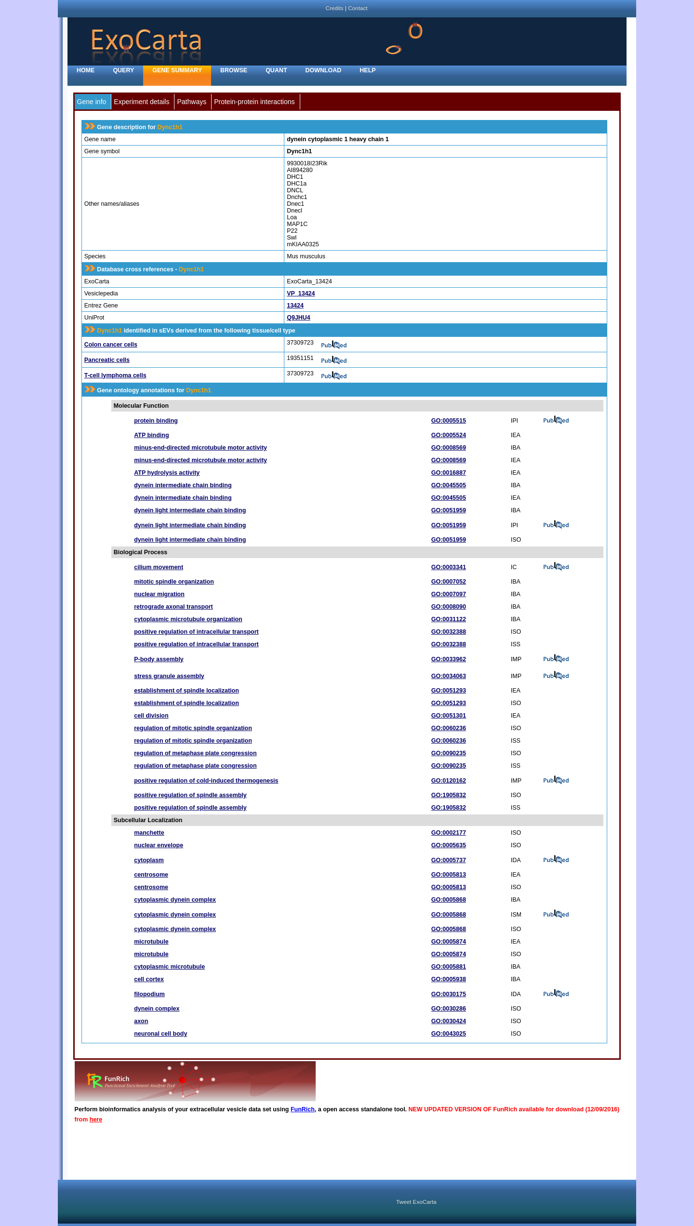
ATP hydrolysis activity (167, 472)
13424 (295, 305)
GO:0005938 (448, 979)
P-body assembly (159, 659)
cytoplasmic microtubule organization (188, 619)
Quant (276, 70)
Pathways (191, 102)
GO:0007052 (448, 581)
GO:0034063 (448, 676)
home (85, 70)
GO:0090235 (448, 753)
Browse (233, 70)
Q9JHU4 (298, 317)
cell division (151, 715)
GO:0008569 (448, 447)
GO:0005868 (448, 899)
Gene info (92, 102)
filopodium (149, 994)
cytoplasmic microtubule (169, 966)
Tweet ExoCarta (416, 1202)
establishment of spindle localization (186, 690)
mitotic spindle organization (174, 581)
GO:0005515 (448, 420)
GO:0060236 (448, 728)
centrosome (151, 874)
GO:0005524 (448, 435)
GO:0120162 (448, 780)
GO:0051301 (448, 715)
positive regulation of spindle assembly (190, 795)
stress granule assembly (169, 676)
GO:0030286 (448, 1008)
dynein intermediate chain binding (182, 485)
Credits (334, 8)
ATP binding (151, 435)
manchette (149, 832)
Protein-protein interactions (254, 102)
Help (367, 70)
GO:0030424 (448, 1021)
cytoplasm (149, 860)
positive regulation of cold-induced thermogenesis (206, 780)
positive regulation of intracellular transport (196, 631)
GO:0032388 (448, 631)
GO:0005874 (448, 941)
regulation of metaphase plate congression (195, 753)
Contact (357, 8)
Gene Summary (177, 70)
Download (324, 70)
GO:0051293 (448, 690)
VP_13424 (301, 293)
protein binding (156, 420)
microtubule (151, 941)
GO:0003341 (448, 567)
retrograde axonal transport (173, 606)
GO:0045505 (448, 485)
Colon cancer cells (110, 344)
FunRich (303, 1109)
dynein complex (156, 1008)
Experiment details (141, 102)
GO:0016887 (448, 472)
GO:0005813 (448, 874)
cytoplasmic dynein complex (175, 899)
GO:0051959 (448, 510)
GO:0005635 (448, 845)
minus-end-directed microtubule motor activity (200, 447)
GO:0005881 (448, 966)
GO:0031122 (448, 619)
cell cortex (149, 979)
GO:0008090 (448, 606)
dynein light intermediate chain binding (190, 510)
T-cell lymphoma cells (115, 375)
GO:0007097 (448, 594)
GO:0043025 (448, 1033)
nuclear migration (159, 594)
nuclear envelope (158, 845)
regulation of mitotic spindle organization (193, 728)
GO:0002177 (448, 832)
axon (141, 1021)
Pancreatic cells (107, 360)
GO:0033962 (448, 659)
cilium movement (158, 567)
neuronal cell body (160, 1033)
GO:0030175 (448, 994)
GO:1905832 (448, 795)
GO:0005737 (448, 860)
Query (123, 70)
